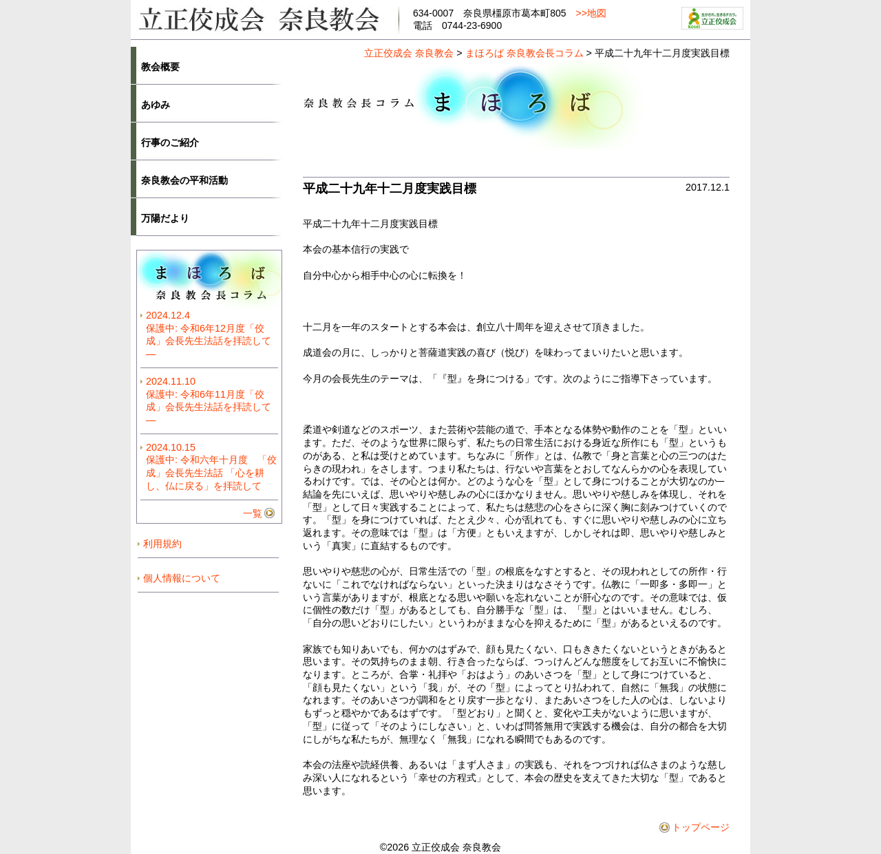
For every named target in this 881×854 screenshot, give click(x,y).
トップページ (701, 827)
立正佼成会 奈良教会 (409, 52)
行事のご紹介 (170, 142)
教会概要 (160, 66)
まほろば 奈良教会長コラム (524, 52)
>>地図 (591, 13)
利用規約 (162, 543)
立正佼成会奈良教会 (265, 18)
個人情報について (181, 578)
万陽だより (165, 218)
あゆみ (155, 104)
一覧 (252, 513)
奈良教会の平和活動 (184, 180)
